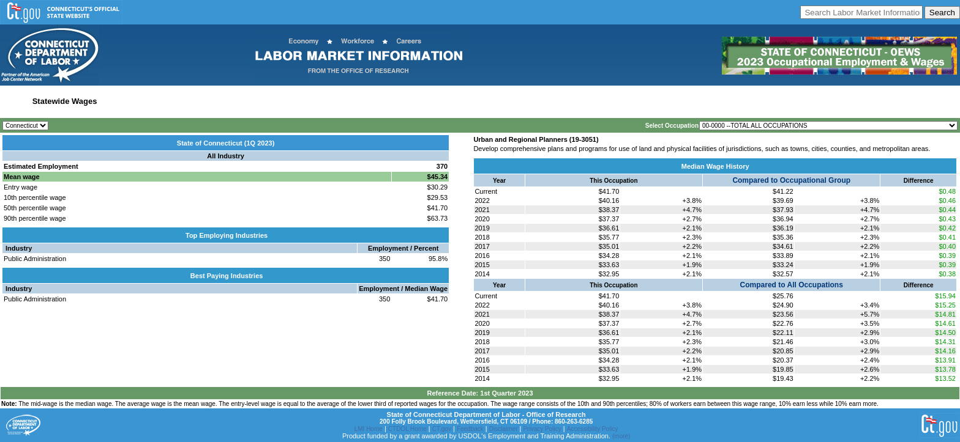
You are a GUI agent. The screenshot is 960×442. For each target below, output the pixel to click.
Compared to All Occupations (791, 285)
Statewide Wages (64, 101)
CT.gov (441, 428)
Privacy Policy (542, 428)
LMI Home (368, 428)
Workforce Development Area (302, 101)
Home (14, 101)
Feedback (470, 428)
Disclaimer (503, 428)
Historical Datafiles (394, 101)
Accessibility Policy (592, 428)
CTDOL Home (407, 428)
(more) (621, 436)
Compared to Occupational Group (791, 180)
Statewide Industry (137, 101)
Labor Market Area (209, 101)
